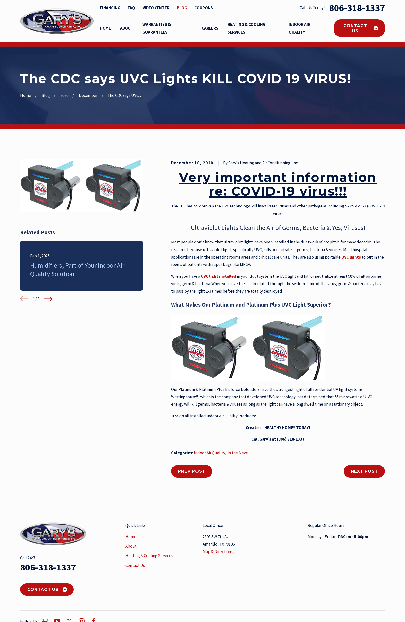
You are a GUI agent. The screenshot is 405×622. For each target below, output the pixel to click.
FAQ (131, 8)
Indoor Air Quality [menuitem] (299, 28)
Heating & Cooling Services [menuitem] (246, 28)
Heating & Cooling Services (149, 555)
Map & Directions (218, 551)
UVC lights (351, 257)
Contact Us (360, 28)
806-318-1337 (357, 8)
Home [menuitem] (105, 28)
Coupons (203, 8)
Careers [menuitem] (210, 28)
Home (130, 536)
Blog (182, 8)
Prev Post (191, 471)
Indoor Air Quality (209, 453)
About (131, 546)
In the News (238, 453)
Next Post (364, 471)
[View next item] (48, 299)
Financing (110, 8)
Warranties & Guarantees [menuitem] (156, 28)
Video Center (156, 8)
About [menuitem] (126, 28)
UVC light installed (218, 276)
